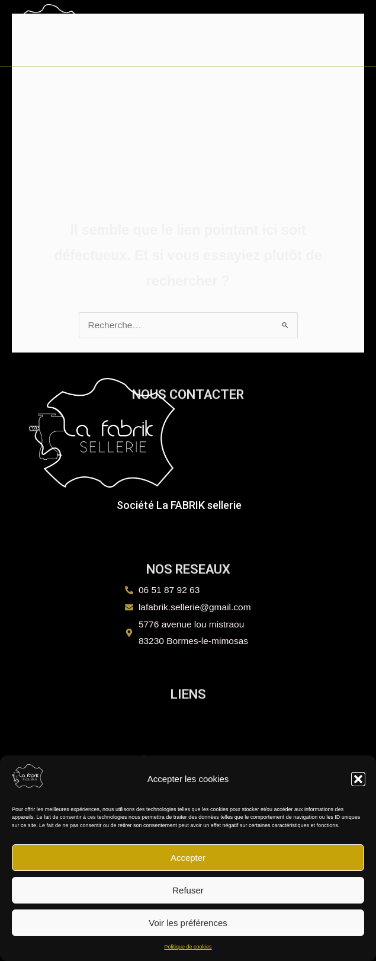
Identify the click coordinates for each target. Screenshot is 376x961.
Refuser (188, 890)
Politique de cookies (187, 947)
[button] (358, 779)
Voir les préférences (188, 923)
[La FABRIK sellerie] (27, 776)
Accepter (188, 858)
